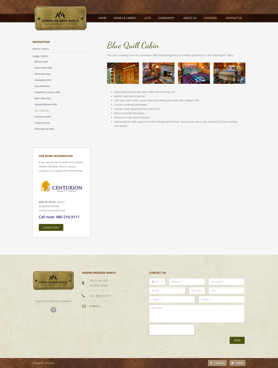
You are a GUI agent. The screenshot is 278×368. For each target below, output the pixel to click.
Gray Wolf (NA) (42, 86)
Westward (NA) (42, 73)
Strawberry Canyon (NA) (47, 92)
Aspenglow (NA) (43, 80)
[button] (51, 227)
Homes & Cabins (125, 18)
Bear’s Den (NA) (43, 98)
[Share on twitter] (237, 363)
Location (211, 18)
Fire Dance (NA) (43, 116)
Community (167, 18)
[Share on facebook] (217, 363)
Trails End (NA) (42, 122)
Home (102, 18)
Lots (147, 18)
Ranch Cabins (41, 48)
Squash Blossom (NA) (46, 104)
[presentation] (171, 329)
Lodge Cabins (41, 56)
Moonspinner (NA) (44, 128)
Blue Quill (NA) (42, 110)
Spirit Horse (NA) (43, 67)
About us (189, 18)
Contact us (234, 18)
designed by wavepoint (44, 362)
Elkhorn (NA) (41, 61)
